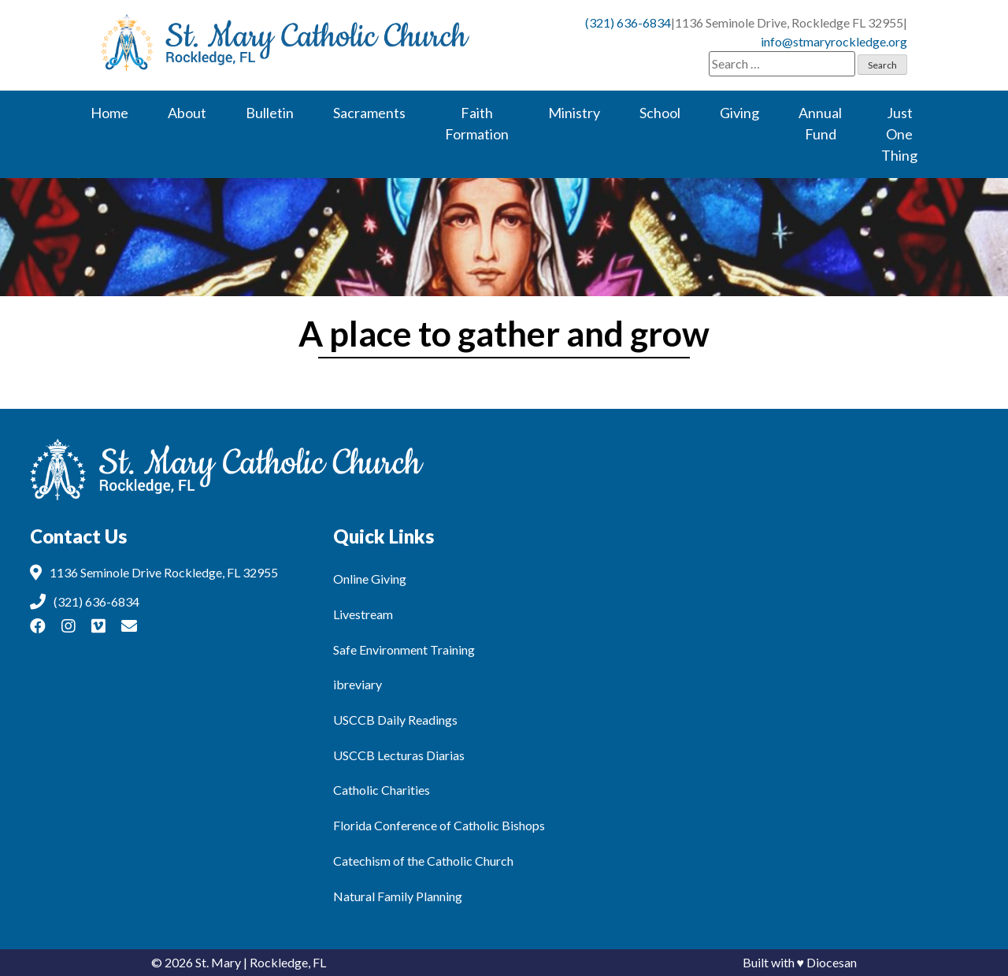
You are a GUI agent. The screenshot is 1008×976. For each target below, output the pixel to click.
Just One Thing (899, 134)
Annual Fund (820, 123)
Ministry (574, 112)
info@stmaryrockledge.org (834, 41)
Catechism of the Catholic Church (423, 860)
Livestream (363, 614)
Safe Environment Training (404, 649)
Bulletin (270, 112)
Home (109, 112)
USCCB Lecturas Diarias (399, 755)
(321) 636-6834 (628, 22)
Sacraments (369, 112)
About (187, 112)
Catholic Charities (381, 789)
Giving (739, 112)
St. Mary (218, 962)
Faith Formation (477, 123)
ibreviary (357, 684)
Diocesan (831, 962)
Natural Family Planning (397, 896)
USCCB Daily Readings (395, 719)
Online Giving (369, 578)
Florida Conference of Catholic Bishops (439, 825)
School (659, 112)
